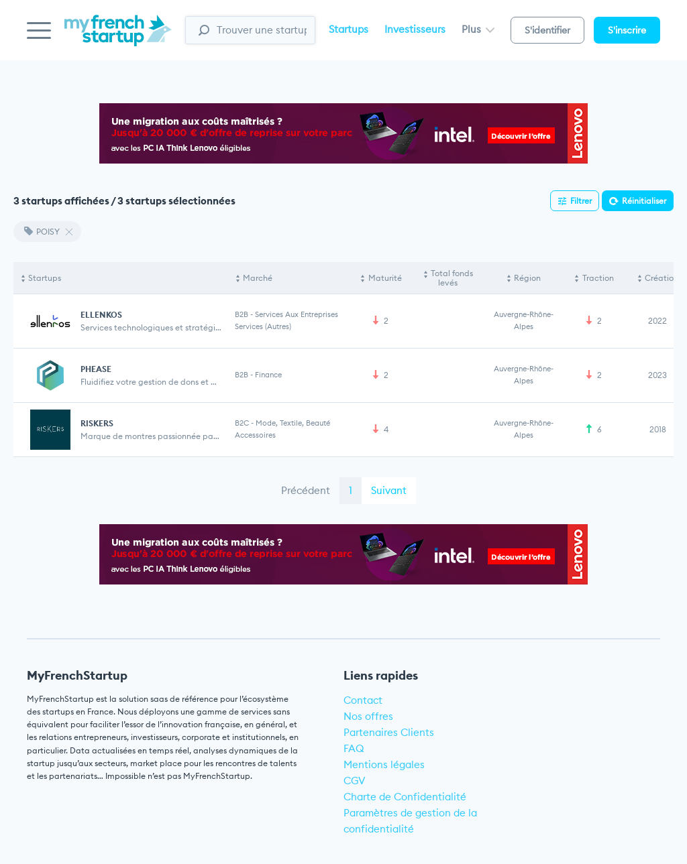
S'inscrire (627, 30)
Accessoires (255, 435)
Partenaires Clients (389, 732)
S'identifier (547, 30)
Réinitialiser (644, 201)
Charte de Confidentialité (405, 796)
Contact (363, 700)
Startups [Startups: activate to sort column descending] (44, 278)
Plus (478, 29)
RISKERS (97, 423)
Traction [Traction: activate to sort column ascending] (598, 278)
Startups (348, 29)
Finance (268, 374)
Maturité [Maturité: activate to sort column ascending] (385, 278)
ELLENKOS (101, 315)
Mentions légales (384, 764)
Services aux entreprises (296, 314)
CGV (355, 780)
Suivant (389, 490)
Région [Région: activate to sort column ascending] (527, 278)
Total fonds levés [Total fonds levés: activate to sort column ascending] (452, 278)
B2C (242, 423)
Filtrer (581, 201)
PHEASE (96, 369)
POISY (42, 232)
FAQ (354, 748)
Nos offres (368, 716)
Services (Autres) (263, 326)
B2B (241, 314)
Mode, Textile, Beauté (293, 423)
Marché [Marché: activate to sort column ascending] (257, 278)
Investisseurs (414, 29)
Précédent (305, 490)
